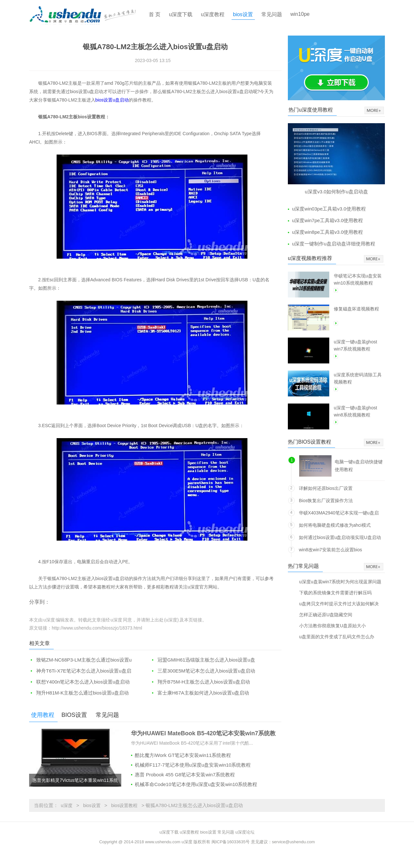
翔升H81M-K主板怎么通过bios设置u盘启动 (82, 693)
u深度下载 (180, 14)
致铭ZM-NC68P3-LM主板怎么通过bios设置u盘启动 (80, 660)
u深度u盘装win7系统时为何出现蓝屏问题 (340, 581)
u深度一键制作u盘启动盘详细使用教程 (333, 243)
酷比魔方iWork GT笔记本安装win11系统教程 (183, 755)
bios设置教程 (124, 805)
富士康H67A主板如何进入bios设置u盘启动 (203, 693)
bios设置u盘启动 (112, 99)
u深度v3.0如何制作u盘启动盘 (336, 191)
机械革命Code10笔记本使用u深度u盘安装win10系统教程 (196, 784)
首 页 (154, 14)
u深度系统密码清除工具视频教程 (358, 378)
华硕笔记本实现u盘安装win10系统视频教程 (358, 279)
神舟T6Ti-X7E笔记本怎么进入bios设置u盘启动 (80, 671)
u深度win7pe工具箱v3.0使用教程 (327, 220)
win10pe (300, 14)
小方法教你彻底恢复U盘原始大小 (332, 625)
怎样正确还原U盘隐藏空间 (325, 614)
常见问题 (271, 14)
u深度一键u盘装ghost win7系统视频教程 (355, 345)
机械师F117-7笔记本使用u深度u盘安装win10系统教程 (193, 765)
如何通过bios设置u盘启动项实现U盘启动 (340, 537)
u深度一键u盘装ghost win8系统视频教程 (355, 411)
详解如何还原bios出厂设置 (326, 488)
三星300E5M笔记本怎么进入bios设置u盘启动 (206, 671)
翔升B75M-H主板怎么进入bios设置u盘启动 (204, 682)
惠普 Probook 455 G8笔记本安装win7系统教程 (185, 774)
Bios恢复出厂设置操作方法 (326, 500)
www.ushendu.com (162, 841)
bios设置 (243, 14)
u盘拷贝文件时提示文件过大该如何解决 (339, 603)
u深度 (66, 805)
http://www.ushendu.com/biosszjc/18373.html (97, 628)
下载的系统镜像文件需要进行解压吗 (335, 592)
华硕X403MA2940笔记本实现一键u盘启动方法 (339, 514)
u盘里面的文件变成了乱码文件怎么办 (336, 636)
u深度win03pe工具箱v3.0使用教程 (329, 208)
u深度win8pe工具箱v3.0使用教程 (327, 232)
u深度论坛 (245, 832)
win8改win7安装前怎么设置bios (330, 549)
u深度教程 (212, 14)
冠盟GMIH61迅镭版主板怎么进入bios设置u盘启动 (202, 660)
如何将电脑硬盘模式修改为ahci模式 (335, 525)
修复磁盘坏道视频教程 (356, 308)
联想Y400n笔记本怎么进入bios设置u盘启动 (83, 682)
